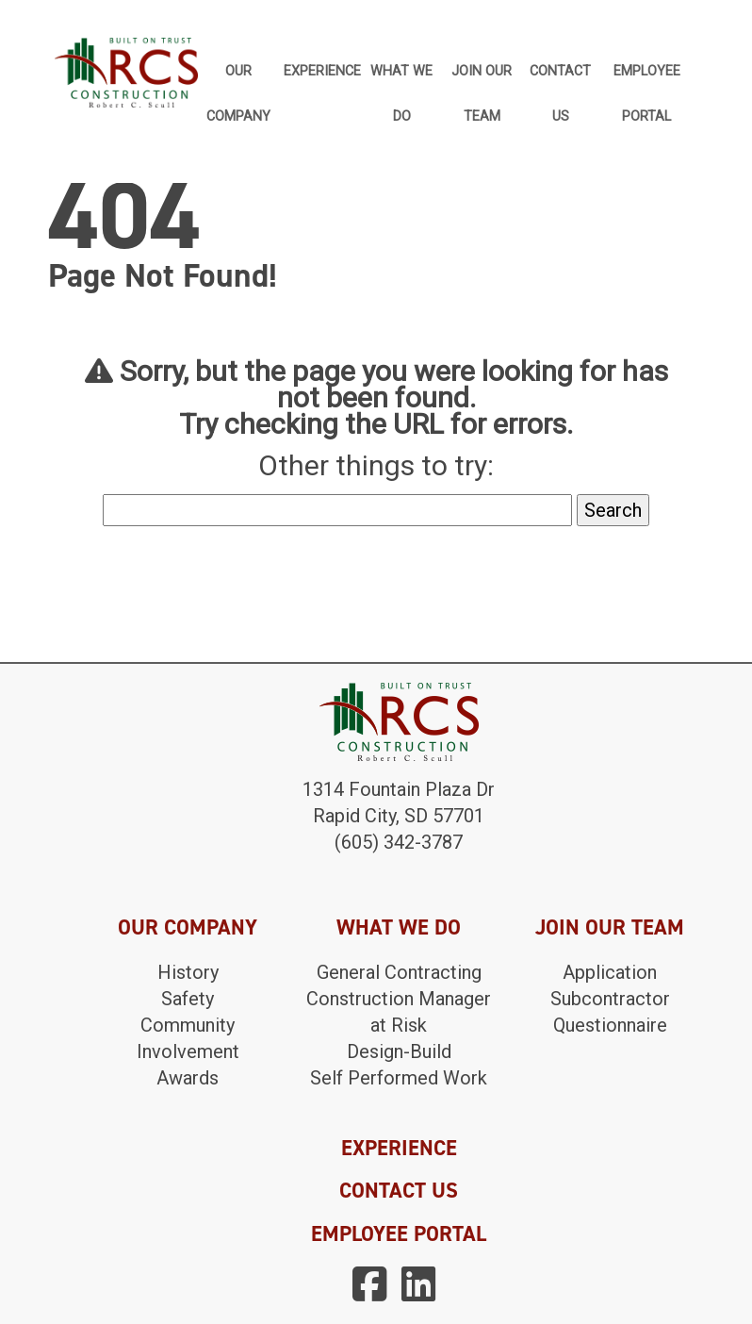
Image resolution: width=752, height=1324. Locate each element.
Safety (187, 998)
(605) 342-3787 (399, 842)
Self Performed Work (398, 1078)
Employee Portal (646, 79)
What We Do (401, 79)
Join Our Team (481, 79)
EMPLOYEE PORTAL (398, 1233)
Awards (187, 1078)
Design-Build (399, 1051)
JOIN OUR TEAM (609, 927)
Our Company (238, 79)
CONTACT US (398, 1190)
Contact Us (560, 79)
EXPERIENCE (399, 1148)
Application (610, 972)
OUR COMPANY (187, 927)
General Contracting (399, 972)
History (188, 972)
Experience (322, 71)
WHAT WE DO (398, 927)
